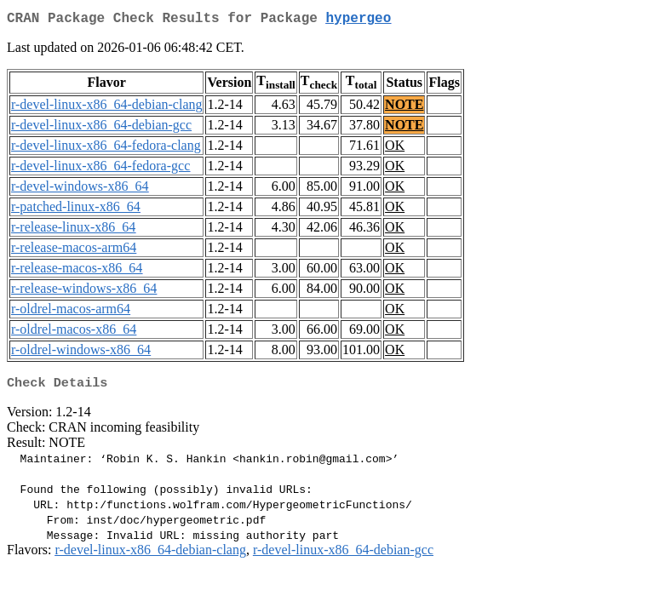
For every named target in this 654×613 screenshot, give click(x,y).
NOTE (404, 107)
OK (394, 148)
